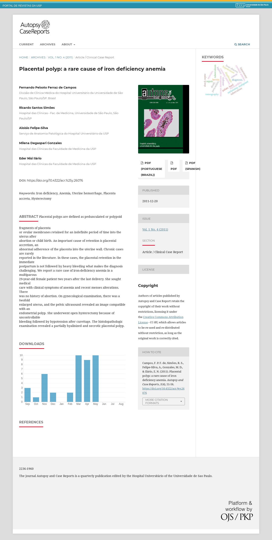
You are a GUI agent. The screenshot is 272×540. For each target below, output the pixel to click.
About (67, 44)
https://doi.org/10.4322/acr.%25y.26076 (55, 180)
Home (23, 57)
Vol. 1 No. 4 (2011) (60, 57)
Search (242, 44)
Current (26, 44)
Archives (47, 44)
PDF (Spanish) (192, 165)
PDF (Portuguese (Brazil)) (151, 168)
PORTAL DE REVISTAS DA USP (22, 5)
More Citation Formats (156, 401)
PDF (174, 168)
